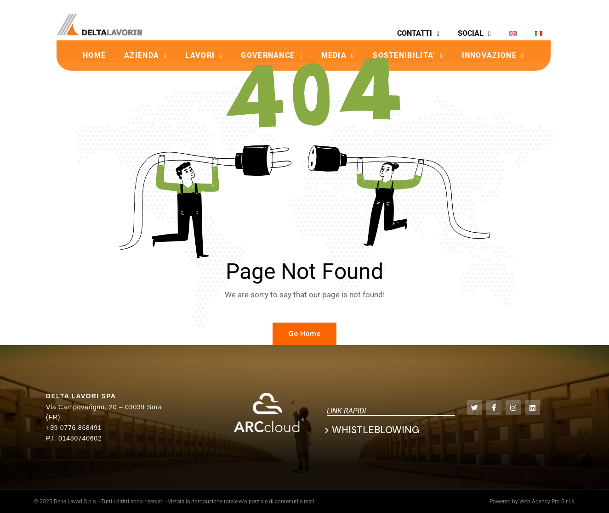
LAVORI (203, 55)
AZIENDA (145, 55)
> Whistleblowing (371, 430)
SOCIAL (474, 33)
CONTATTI (418, 33)
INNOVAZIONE (493, 55)
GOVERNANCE (271, 55)
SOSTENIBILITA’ (408, 55)
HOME (94, 55)
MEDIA (338, 55)
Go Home (304, 333)
